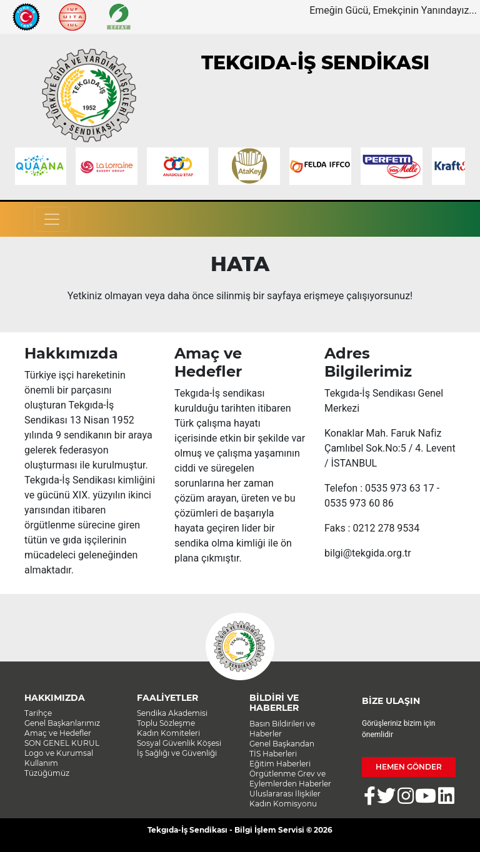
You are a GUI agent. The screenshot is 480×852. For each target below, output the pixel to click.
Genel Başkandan (281, 743)
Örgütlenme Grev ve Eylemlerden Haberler (290, 778)
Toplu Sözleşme (166, 723)
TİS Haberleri (273, 753)
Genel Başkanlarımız (62, 723)
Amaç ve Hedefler (57, 733)
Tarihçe (38, 713)
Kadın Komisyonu (283, 803)
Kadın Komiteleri (168, 733)
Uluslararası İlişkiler (285, 793)
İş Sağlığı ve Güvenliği (177, 753)
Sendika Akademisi (172, 713)
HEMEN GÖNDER (409, 766)
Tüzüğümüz (46, 773)
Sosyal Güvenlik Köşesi (179, 743)
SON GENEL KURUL (61, 743)
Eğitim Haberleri (280, 763)
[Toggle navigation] (51, 219)
